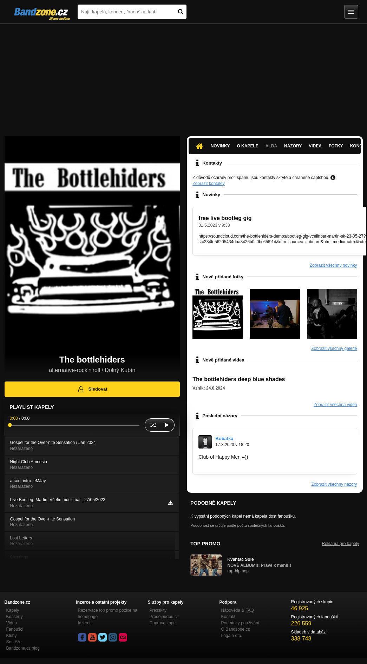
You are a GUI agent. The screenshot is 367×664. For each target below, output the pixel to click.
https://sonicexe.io (218, 463)
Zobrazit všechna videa (335, 404)
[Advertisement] (183, 76)
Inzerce (85, 622)
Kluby (11, 635)
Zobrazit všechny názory (334, 484)
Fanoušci (15, 629)
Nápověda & (237, 610)
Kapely (12, 610)
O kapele (247, 146)
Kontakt (228, 616)
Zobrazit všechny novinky (333, 265)
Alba (271, 146)
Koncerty (14, 616)
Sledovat (92, 389)
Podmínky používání (240, 622)
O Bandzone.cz (235, 629)
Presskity (158, 610)
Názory (293, 146)
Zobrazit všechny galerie (334, 348)
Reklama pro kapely (340, 543)
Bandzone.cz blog (23, 648)
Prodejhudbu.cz (164, 616)
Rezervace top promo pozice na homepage (107, 613)
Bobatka (224, 438)
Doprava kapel (163, 622)
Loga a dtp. (231, 635)
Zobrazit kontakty (208, 183)
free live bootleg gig (224, 218)
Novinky (220, 146)
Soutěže (14, 641)
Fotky (336, 146)
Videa (315, 146)
